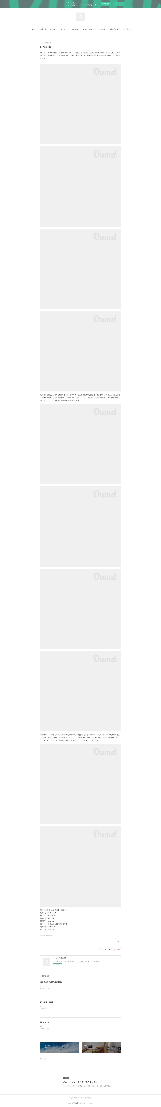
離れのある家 (45, 1022)
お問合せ (127, 29)
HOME (33, 29)
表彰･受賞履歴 (114, 29)
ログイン (119, 4)
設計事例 (53, 29)
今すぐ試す (105, 4)
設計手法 (43, 29)
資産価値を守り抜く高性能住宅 (51, 982)
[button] (33, 29)
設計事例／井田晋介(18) (46, 935)
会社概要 (75, 29)
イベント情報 (87, 29)
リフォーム (64, 29)
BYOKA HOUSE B (46, 1002)
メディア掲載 (100, 29)
